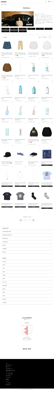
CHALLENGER (5, 242)
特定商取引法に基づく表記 (10, 370)
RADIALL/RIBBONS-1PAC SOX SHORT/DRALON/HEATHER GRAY (46, 205)
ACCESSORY (5, 285)
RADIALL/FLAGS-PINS (18, 162)
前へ (21, 220)
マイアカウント (8, 377)
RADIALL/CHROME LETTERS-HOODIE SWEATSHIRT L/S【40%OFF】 (33, 141)
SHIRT (4, 272)
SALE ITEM (4, 302)
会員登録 (7, 379)
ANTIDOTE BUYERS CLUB (7, 235)
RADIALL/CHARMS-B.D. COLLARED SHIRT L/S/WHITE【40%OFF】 (46, 55)
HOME (2, 4)
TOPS (4, 268)
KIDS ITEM (4, 299)
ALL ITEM (4, 261)
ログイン (7, 381)
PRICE (50, 37)
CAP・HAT (4, 282)
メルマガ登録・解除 (9, 374)
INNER (4, 292)
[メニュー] (52, 1)
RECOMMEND (44, 37)
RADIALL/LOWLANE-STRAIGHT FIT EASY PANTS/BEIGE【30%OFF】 (20, 55)
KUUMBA (4, 252)
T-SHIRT (4, 275)
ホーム (7, 363)
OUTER (4, 265)
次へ (33, 220)
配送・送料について (9, 365)
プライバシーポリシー (9, 372)
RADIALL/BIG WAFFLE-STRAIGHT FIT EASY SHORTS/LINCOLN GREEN (7, 55)
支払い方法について (9, 368)
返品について (8, 367)
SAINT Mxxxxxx (5, 238)
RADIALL (5, 4)
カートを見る (8, 383)
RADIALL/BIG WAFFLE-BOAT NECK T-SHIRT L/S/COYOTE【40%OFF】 (7, 77)
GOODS (4, 289)
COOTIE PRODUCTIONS (7, 231)
